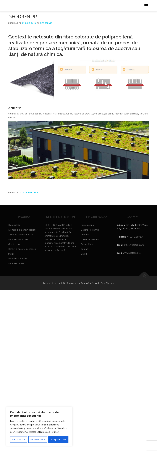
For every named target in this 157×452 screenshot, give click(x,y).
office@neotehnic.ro (134, 244)
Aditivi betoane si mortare (21, 234)
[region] (39, 426)
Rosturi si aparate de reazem (22, 248)
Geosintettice (30, 192)
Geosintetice (14, 244)
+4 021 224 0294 (135, 236)
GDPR (84, 253)
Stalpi (11, 253)
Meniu (146, 5)
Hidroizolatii (14, 225)
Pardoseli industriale (18, 239)
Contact (85, 248)
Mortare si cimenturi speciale (22, 229)
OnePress (92, 283)
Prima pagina (87, 225)
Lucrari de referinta (90, 239)
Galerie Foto (87, 244)
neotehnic (46, 23)
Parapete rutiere (16, 263)
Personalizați (18, 439)
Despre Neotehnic (90, 229)
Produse (85, 234)
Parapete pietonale (17, 258)
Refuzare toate (37, 439)
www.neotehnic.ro (132, 252)
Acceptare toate (58, 439)
